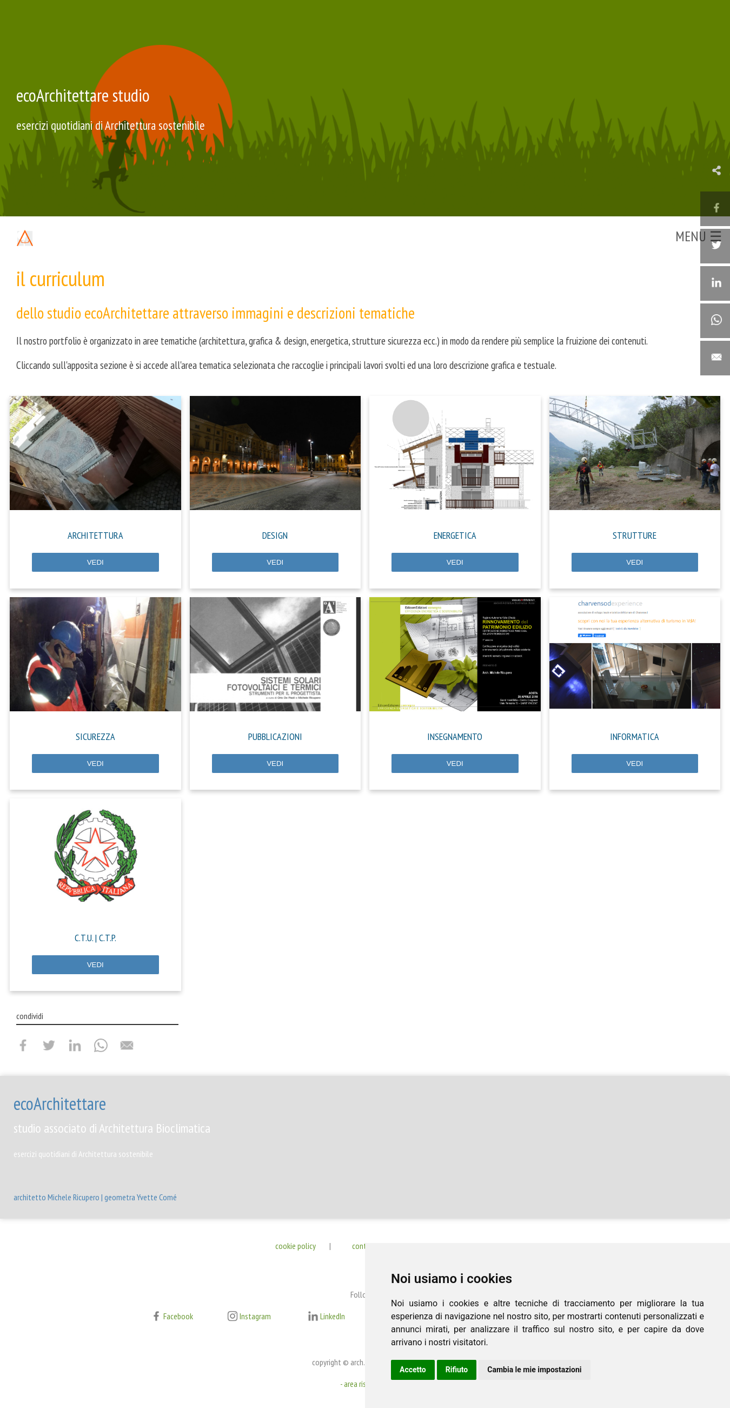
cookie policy (295, 1245)
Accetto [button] (413, 1369)
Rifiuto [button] (457, 1369)
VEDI (95, 562)
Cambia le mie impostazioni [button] (534, 1369)
